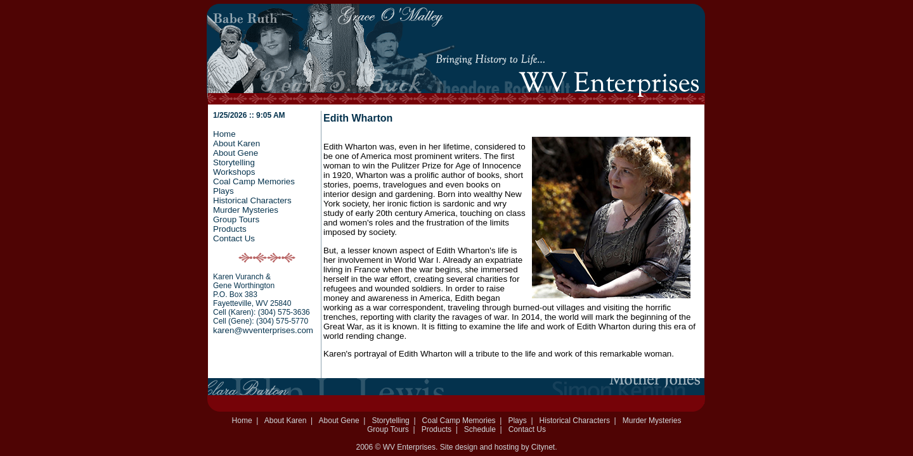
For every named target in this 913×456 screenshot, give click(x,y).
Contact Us (234, 238)
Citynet (543, 447)
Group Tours (236, 219)
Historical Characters (252, 200)
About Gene (235, 153)
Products (230, 229)
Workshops (234, 172)
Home (224, 134)
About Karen (236, 143)
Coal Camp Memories (254, 181)
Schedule (480, 429)
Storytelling (234, 162)
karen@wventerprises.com (263, 330)
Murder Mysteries (245, 210)
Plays (223, 191)
